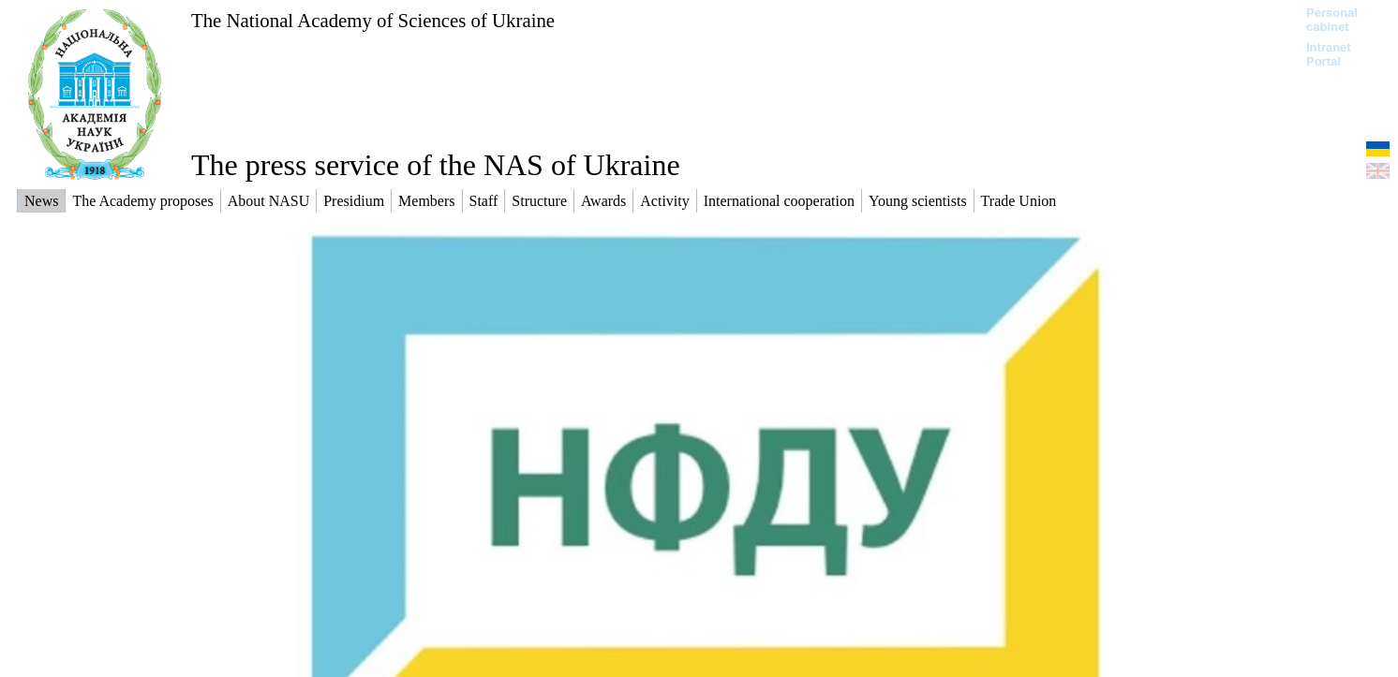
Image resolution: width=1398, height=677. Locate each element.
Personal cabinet (1332, 20)
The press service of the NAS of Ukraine (435, 165)
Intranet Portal (1328, 54)
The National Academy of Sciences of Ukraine (373, 20)
